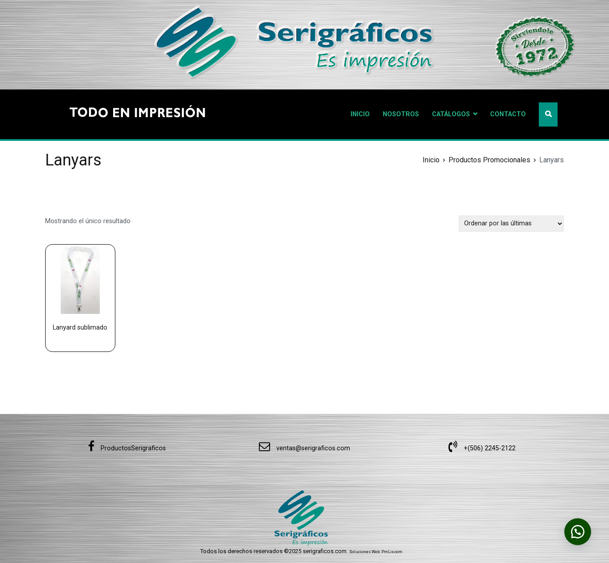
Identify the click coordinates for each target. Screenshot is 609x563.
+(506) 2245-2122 (482, 448)
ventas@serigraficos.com (304, 448)
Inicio (431, 160)
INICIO (360, 114)
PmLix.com (391, 552)
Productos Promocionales (489, 160)
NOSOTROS (401, 114)
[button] (577, 531)
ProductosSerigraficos (127, 448)
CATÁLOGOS (451, 114)
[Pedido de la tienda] (511, 223)
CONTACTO (508, 114)
